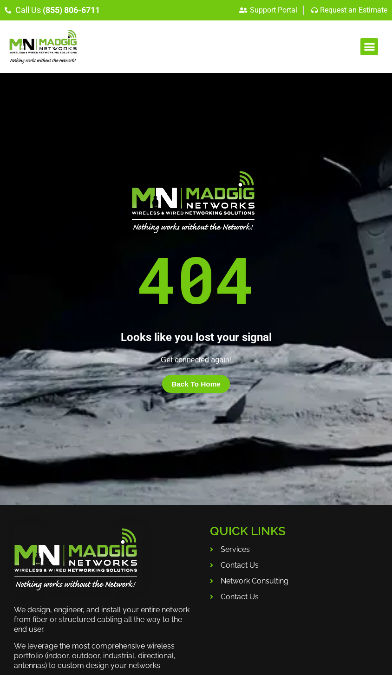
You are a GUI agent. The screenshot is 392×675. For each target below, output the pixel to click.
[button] (369, 47)
